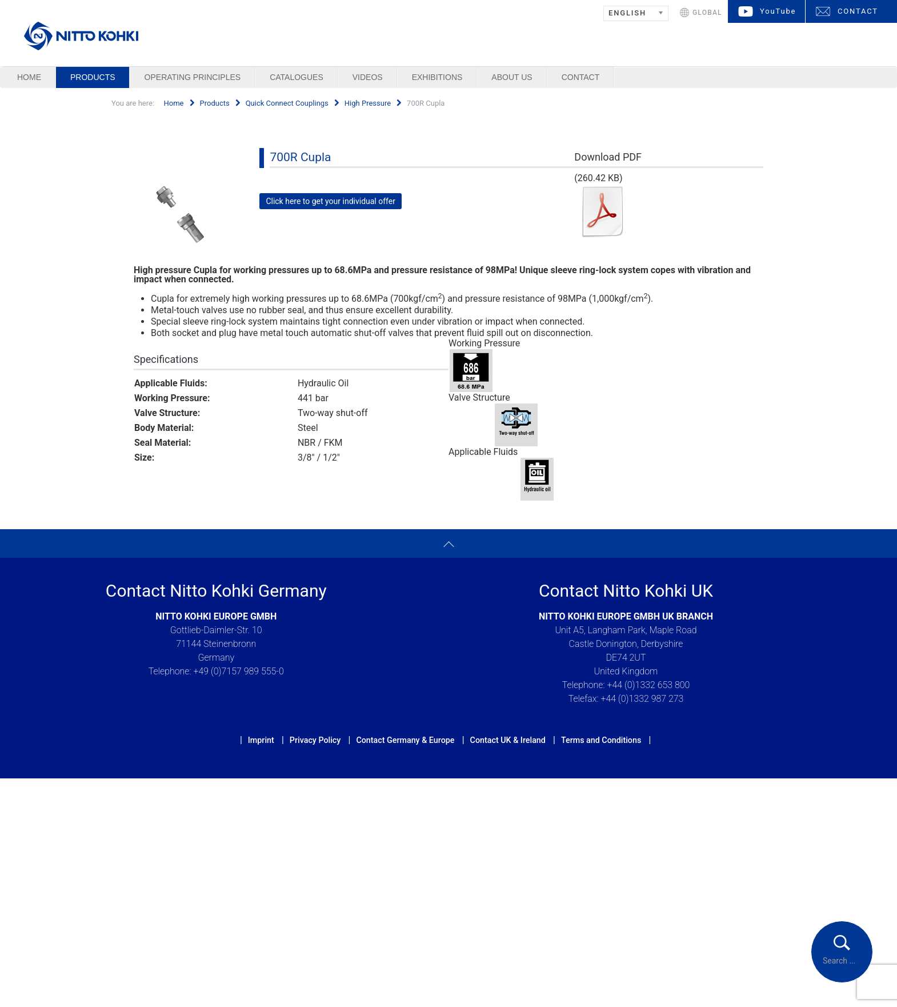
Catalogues (296, 77)
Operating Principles (193, 77)
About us (511, 77)
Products (92, 77)
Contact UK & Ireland (508, 740)
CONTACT (858, 11)
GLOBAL (707, 13)
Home (29, 77)
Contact (581, 77)
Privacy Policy (315, 740)
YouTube (778, 11)
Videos (368, 77)
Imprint (261, 740)
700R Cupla (300, 157)
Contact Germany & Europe (405, 740)
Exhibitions (437, 77)
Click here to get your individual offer (330, 201)
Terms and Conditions (601, 740)
